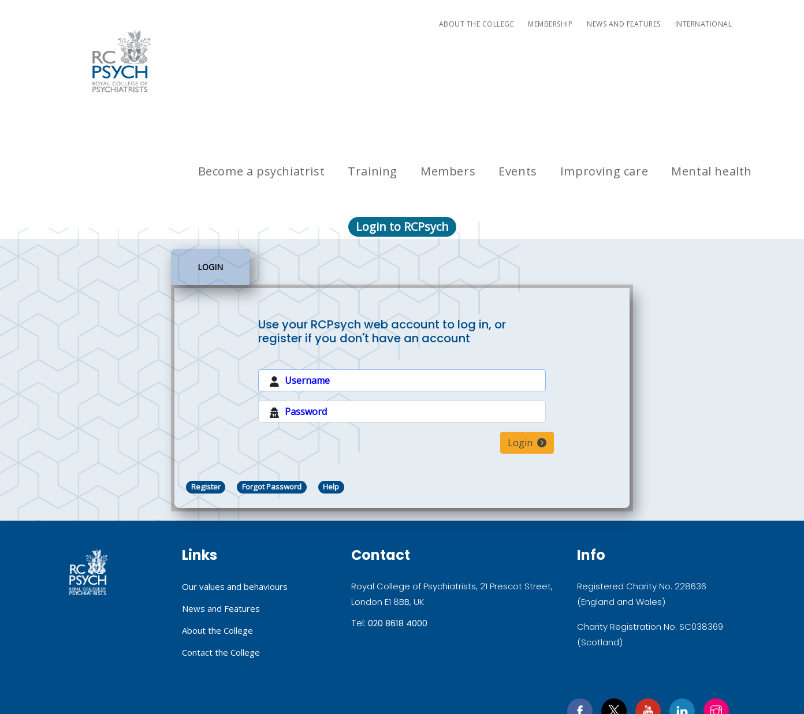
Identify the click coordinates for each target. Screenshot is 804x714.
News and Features (624, 24)
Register (206, 395)
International (703, 24)
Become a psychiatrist (261, 67)
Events (517, 67)
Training (372, 67)
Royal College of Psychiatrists (88, 481)
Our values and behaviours (235, 495)
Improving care (604, 67)
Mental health (711, 67)
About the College (476, 24)
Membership (550, 24)
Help (334, 395)
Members (447, 67)
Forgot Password (273, 395)
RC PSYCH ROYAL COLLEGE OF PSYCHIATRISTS (122, 61)
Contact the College (221, 559)
